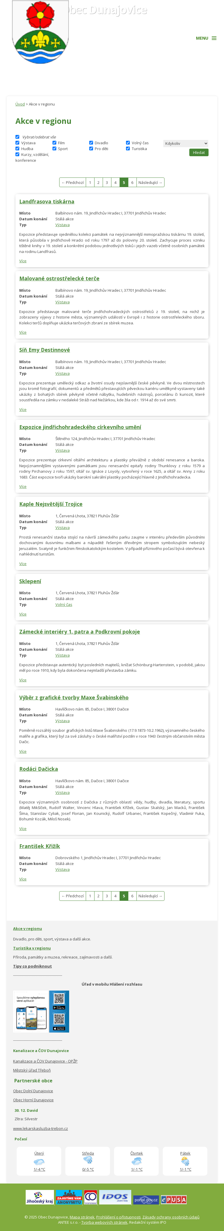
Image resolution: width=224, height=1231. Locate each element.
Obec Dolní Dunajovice (33, 1090)
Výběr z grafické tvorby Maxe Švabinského (74, 697)
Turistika (139, 148)
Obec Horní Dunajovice (33, 1099)
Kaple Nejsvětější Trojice (51, 503)
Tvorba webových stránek (104, 1222)
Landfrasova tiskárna (46, 201)
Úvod (20, 104)
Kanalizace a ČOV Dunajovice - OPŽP (45, 1061)
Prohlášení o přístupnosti (118, 1217)
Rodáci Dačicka (38, 768)
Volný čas (140, 142)
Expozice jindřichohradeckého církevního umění (80, 426)
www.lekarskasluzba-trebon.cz (40, 1128)
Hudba (27, 148)
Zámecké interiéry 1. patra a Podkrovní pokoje (79, 631)
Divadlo (101, 142)
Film (61, 142)
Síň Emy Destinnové (44, 349)
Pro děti (101, 148)
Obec (104, 9)
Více (23, 260)
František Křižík (39, 846)
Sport (63, 148)
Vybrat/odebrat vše (39, 137)
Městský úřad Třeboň (32, 1070)
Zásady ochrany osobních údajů (171, 1217)
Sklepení (30, 581)
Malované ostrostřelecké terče (59, 278)
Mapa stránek (82, 1217)
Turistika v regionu (32, 948)
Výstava (28, 142)
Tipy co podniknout (32, 966)
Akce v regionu (27, 928)
